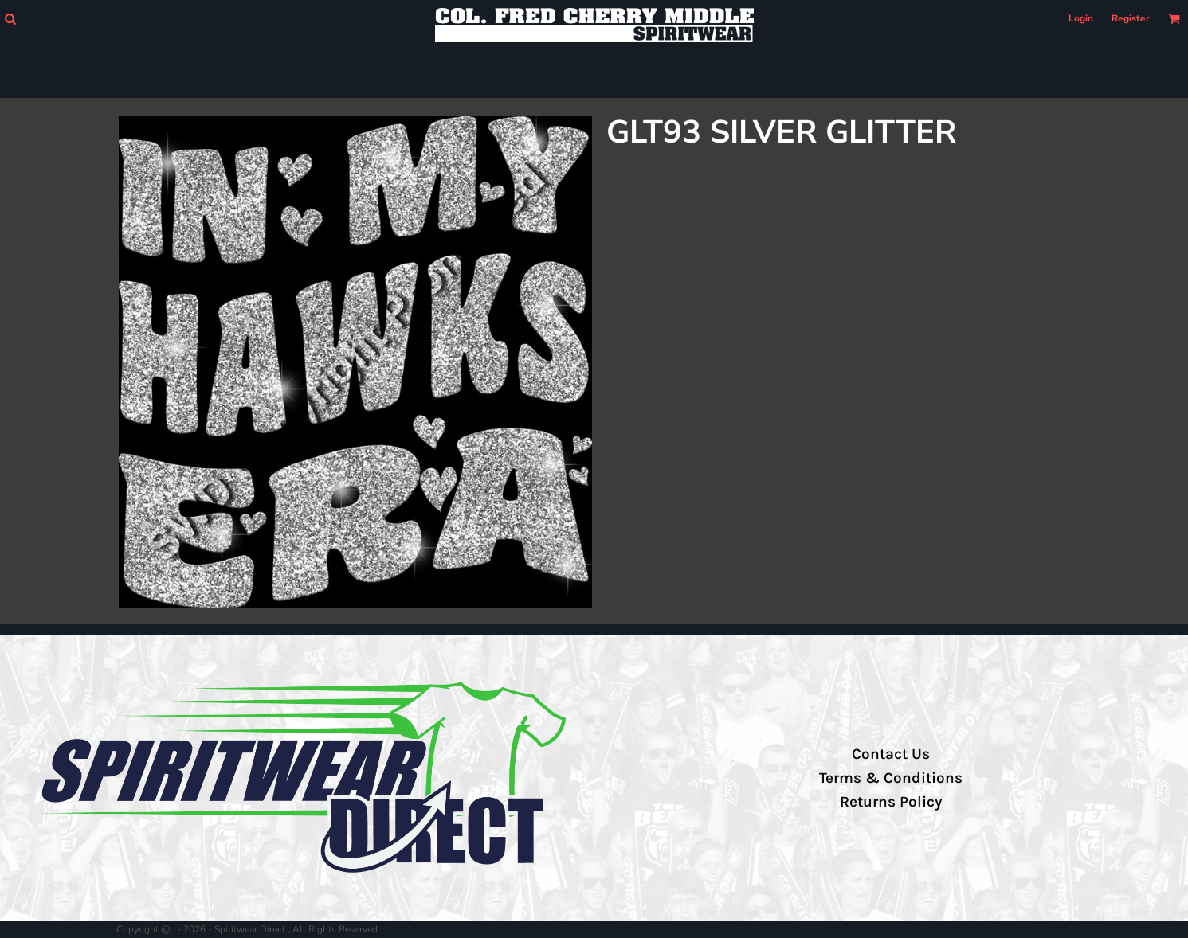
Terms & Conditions (891, 778)
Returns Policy (891, 802)
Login (1080, 18)
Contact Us (891, 754)
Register (1131, 18)
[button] (10, 19)
